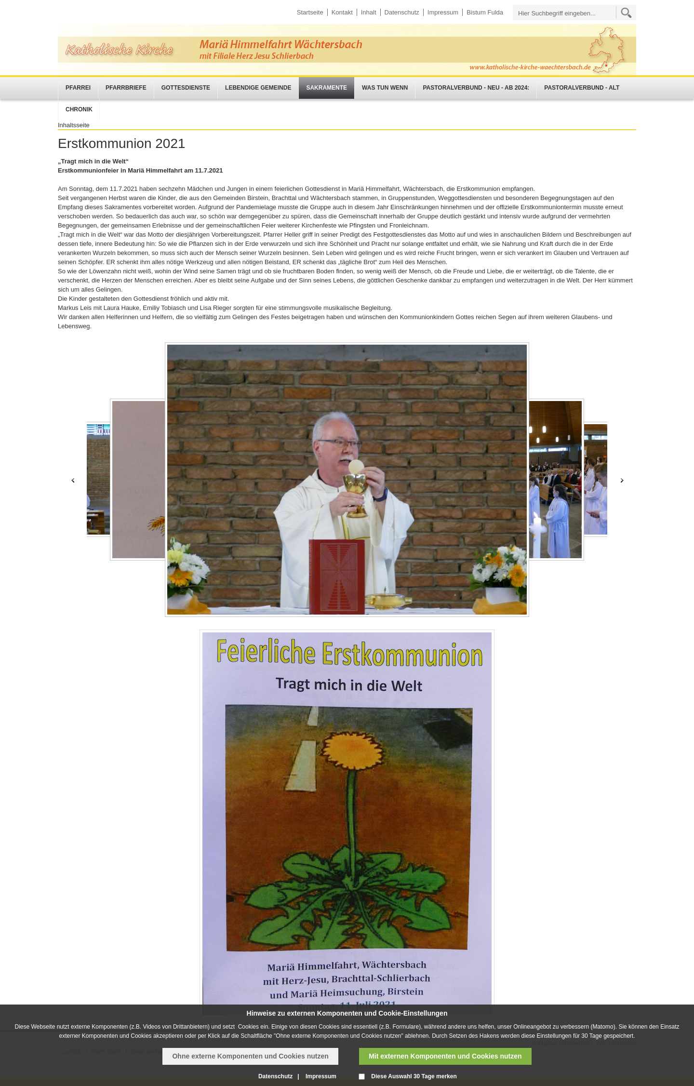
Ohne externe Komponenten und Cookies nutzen (250, 1056)
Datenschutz (402, 12)
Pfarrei (78, 87)
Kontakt (342, 12)
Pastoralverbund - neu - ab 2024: (476, 87)
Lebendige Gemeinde (258, 87)
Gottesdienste (185, 87)
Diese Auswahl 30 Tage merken (413, 1076)
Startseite (310, 12)
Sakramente (326, 87)
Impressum (442, 12)
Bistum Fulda (485, 12)
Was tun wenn (385, 87)
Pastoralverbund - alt (581, 87)
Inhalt (368, 12)
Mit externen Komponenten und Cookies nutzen (445, 1056)
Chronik (79, 109)
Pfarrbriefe (126, 87)
